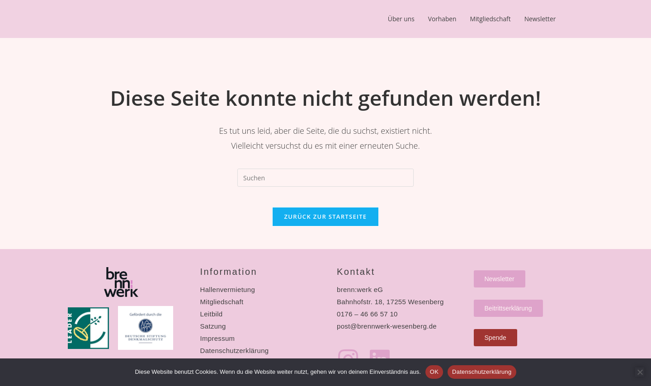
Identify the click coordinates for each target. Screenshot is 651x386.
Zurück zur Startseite (325, 222)
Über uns (403, 19)
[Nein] (639, 372)
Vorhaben (448, 19)
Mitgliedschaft (502, 19)
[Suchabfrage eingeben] (325, 177)
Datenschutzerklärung (481, 371)
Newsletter (406, 40)
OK (434, 371)
